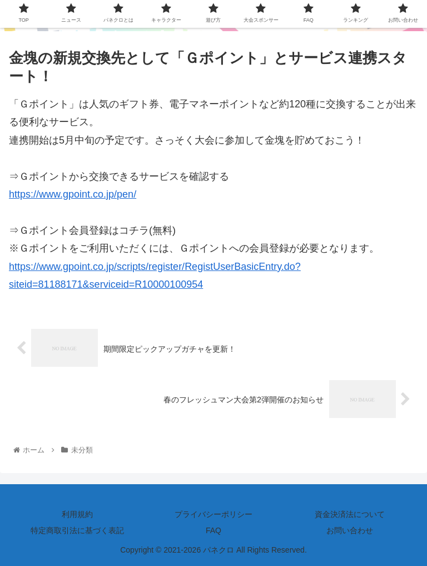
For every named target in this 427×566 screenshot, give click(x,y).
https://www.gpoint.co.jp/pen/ (72, 194)
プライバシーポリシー (213, 514)
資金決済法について (350, 514)
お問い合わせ (349, 530)
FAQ (213, 530)
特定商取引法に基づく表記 (77, 530)
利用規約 (77, 514)
